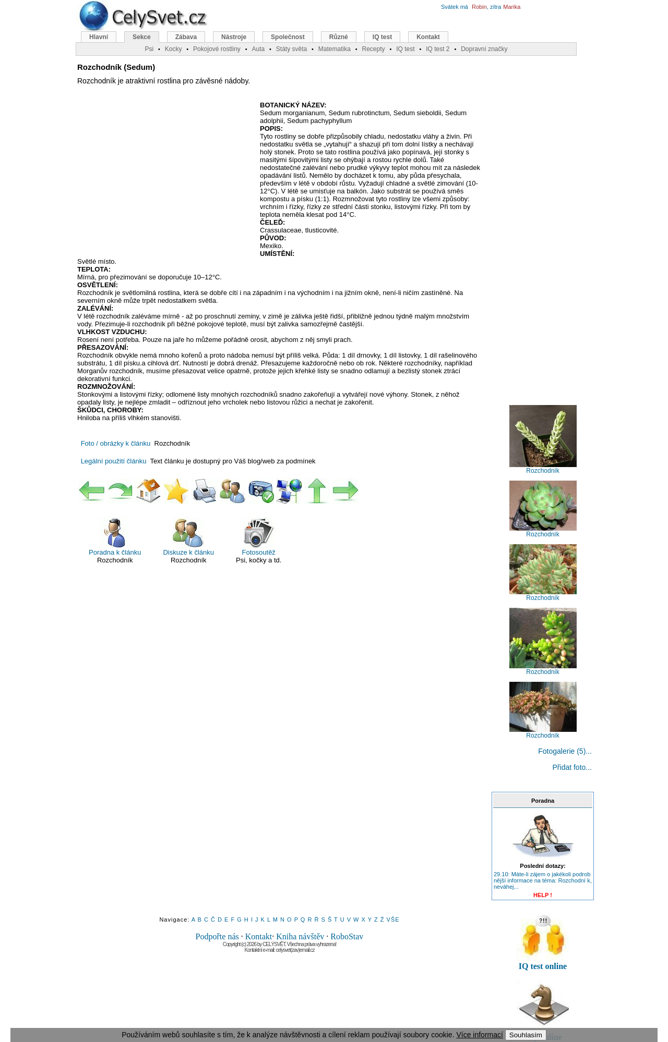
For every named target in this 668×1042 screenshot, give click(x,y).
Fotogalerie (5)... (565, 751)
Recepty (373, 49)
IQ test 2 (437, 49)
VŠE (393, 919)
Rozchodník (543, 467)
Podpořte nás (217, 936)
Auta (258, 49)
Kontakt (258, 936)
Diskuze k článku (188, 536)
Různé (338, 37)
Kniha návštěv (300, 936)
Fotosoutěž (259, 536)
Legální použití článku (114, 461)
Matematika (334, 49)
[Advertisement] (165, 177)
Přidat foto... (572, 767)
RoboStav (346, 936)
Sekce (142, 37)
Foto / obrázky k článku (116, 443)
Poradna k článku (115, 536)
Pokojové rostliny (217, 49)
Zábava (186, 37)
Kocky (173, 49)
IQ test (382, 37)
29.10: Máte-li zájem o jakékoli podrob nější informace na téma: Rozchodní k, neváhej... (543, 880)
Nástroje (233, 37)
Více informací (479, 1035)
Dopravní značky (484, 49)
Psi (149, 49)
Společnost (288, 37)
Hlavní (98, 37)
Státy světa (291, 49)
